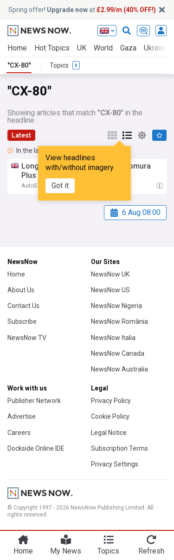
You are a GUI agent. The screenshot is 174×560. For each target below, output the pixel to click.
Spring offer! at (82, 9)
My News (65, 551)
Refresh (151, 551)
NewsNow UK (110, 274)
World (103, 48)
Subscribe (22, 321)
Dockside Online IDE (35, 448)
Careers (19, 432)
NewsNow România (119, 321)
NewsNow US (110, 290)
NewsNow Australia (119, 369)
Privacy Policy (111, 400)
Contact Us (23, 305)
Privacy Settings (114, 464)
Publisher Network (34, 400)
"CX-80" (19, 65)
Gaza (128, 48)
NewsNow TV (26, 337)
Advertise (21, 416)
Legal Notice (109, 432)
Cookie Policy (110, 416)
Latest (21, 135)
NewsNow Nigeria (116, 305)
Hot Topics (52, 48)
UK (81, 48)
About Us (20, 290)
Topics (108, 551)
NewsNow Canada (117, 353)
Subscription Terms (119, 448)
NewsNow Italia (113, 337)
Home (17, 48)
